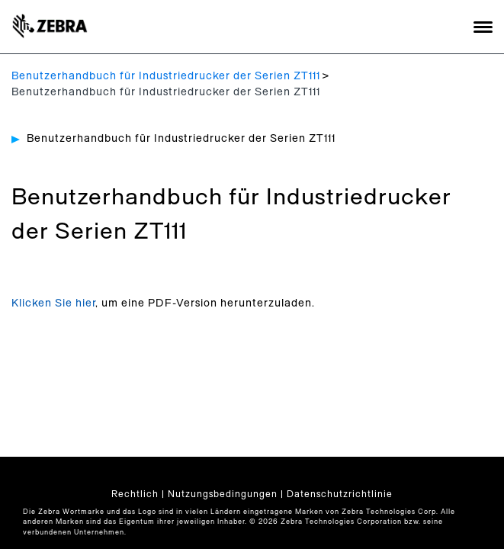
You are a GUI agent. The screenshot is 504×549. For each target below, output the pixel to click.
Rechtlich (135, 494)
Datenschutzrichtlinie (340, 494)
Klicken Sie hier (53, 303)
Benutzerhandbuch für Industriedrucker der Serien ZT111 (165, 76)
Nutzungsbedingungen (223, 494)
